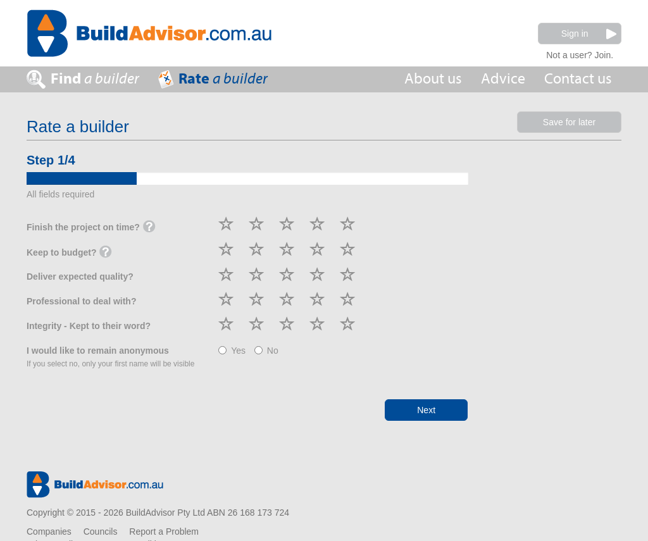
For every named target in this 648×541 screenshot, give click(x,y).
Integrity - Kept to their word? (89, 326)
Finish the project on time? (91, 228)
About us (433, 78)
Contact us (578, 78)
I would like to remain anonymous (110, 356)
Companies (49, 531)
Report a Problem (164, 531)
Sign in (588, 33)
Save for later (569, 122)
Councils (101, 531)
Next (426, 410)
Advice (503, 78)
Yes (232, 350)
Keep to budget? (69, 253)
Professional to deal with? (81, 301)
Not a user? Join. (579, 53)
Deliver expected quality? (80, 276)
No (266, 350)
